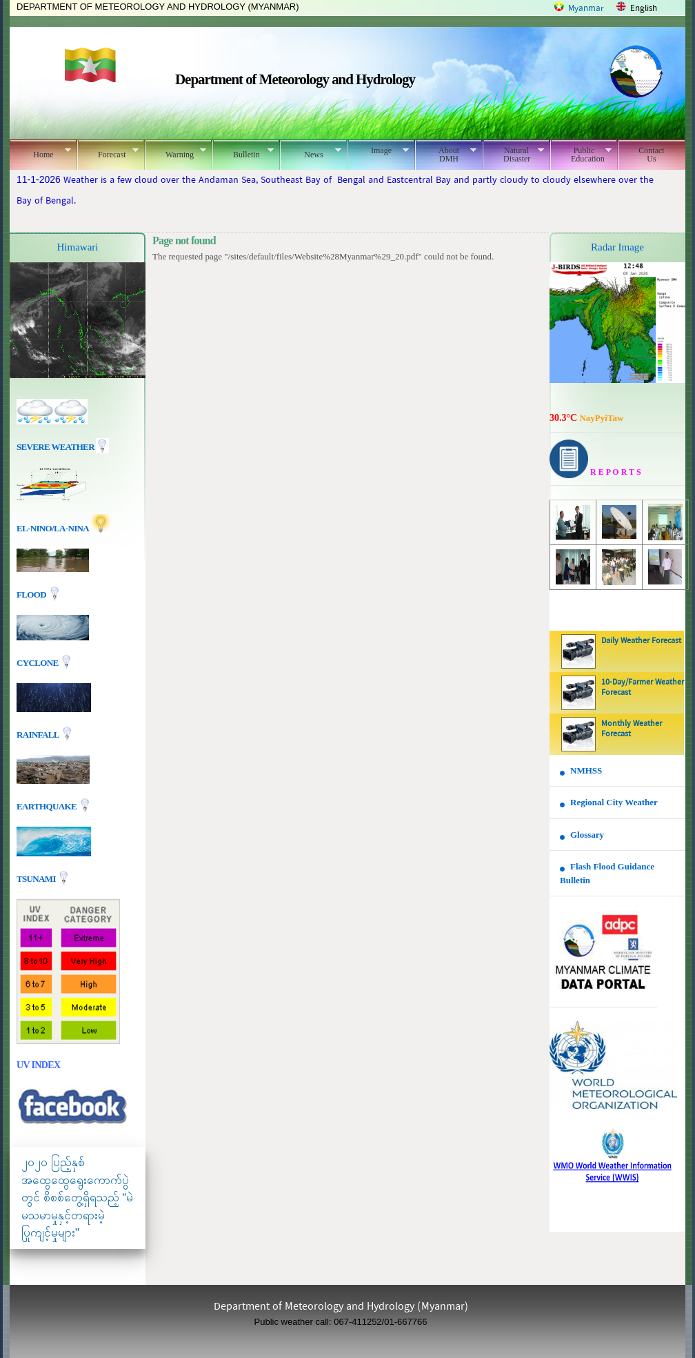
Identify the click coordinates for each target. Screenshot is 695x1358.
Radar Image (617, 247)
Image (378, 150)
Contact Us (651, 155)
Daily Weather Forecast (641, 641)
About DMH (445, 155)
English (643, 8)
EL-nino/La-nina (52, 528)
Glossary (587, 834)
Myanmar (586, 8)
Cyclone (38, 663)
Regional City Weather (614, 802)
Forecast (108, 152)
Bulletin (243, 152)
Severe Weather (63, 447)
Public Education (581, 155)
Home (40, 152)
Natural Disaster (513, 155)
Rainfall (39, 734)
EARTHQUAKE (48, 806)
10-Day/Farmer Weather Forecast (642, 688)
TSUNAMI (37, 879)
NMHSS (586, 770)
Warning (175, 152)
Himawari (78, 247)
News (310, 152)
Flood (32, 594)
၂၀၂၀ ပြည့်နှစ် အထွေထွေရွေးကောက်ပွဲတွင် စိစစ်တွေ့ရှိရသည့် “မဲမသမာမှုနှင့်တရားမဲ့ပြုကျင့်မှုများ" (77, 1197)
